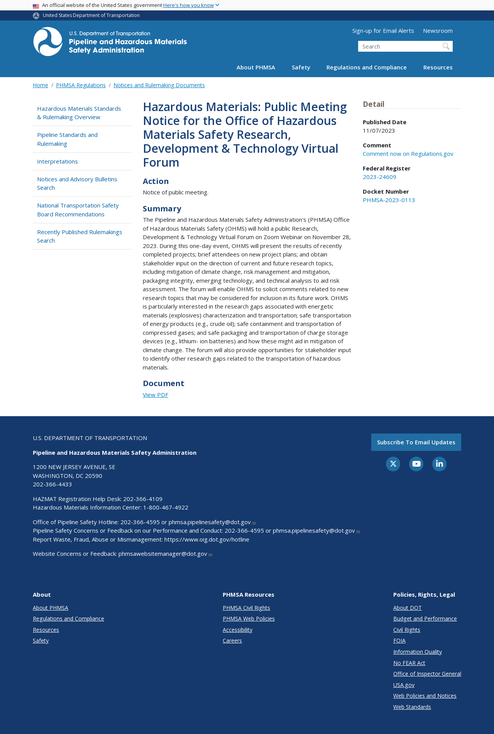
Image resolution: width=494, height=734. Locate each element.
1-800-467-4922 (165, 507)
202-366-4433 (52, 484)
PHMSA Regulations (81, 85)
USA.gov (403, 684)
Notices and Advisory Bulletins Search (77, 183)
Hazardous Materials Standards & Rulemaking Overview (79, 113)
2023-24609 (379, 177)
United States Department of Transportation (91, 15)
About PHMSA (256, 67)
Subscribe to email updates (416, 442)
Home (40, 85)
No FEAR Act (409, 663)
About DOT (407, 607)
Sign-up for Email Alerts (383, 30)
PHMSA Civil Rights (246, 607)
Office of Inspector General (427, 673)
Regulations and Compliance (367, 67)
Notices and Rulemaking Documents (159, 85)
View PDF (155, 394)
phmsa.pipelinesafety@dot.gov (212, 522)
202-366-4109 (142, 499)
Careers (232, 640)
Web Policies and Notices (425, 695)
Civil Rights (406, 629)
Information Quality (417, 651)
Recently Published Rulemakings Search (79, 236)
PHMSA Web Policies (249, 618)
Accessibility (237, 629)
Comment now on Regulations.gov (408, 153)
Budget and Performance (425, 618)
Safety (301, 67)
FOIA (399, 640)
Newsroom (438, 30)
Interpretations (57, 161)
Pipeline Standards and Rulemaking (67, 139)
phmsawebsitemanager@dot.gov (165, 553)
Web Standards (412, 706)
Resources (438, 67)
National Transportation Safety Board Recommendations (78, 209)
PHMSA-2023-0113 (389, 200)
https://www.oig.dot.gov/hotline (206, 539)
